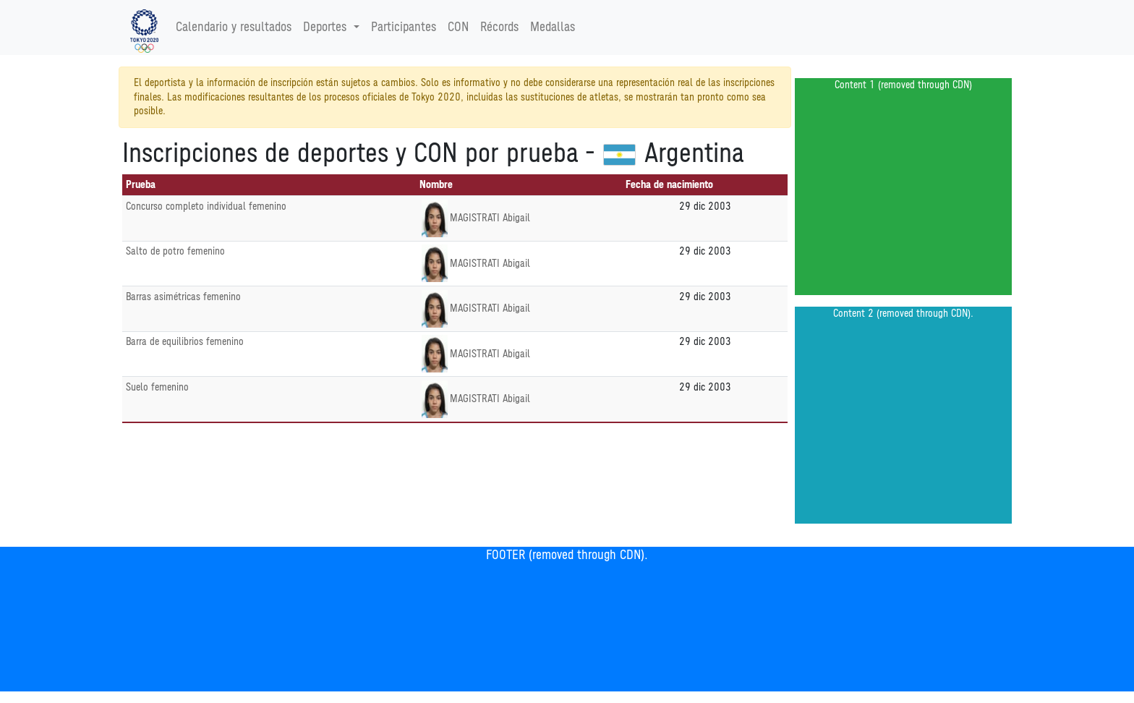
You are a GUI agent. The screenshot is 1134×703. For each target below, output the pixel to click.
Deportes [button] (326, 27)
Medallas (552, 27)
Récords (499, 27)
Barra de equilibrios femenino (185, 341)
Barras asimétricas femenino (183, 297)
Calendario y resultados (233, 27)
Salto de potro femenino (175, 251)
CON (458, 27)
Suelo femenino (157, 387)
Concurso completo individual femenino (206, 206)
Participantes (403, 27)
